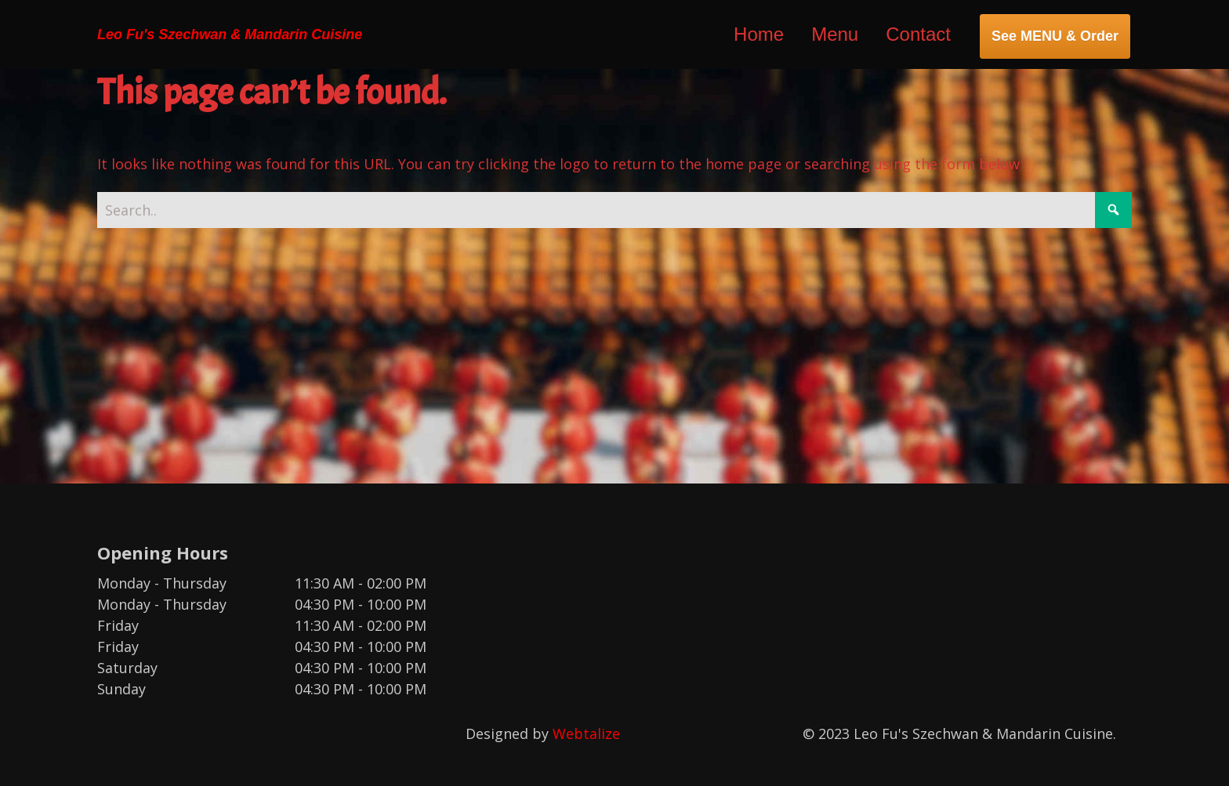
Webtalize (586, 733)
